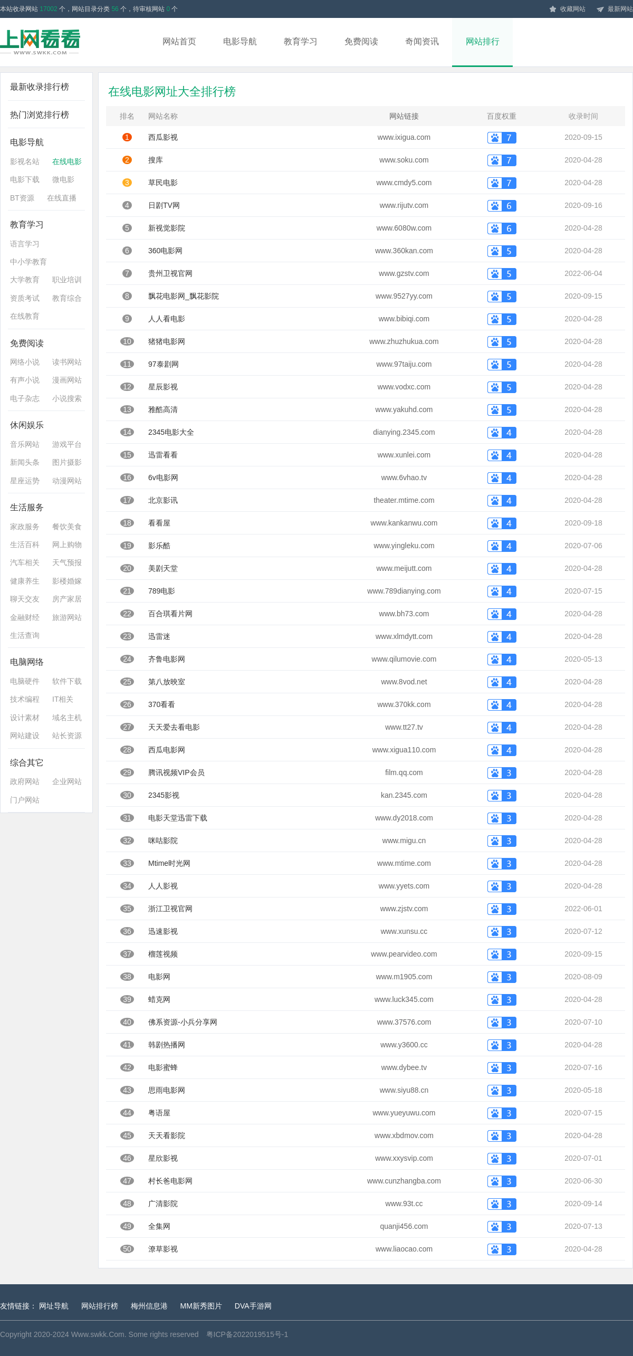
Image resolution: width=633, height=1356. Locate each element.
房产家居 (67, 599)
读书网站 (67, 362)
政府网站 (25, 781)
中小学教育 (28, 261)
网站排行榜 (99, 1306)
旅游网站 (67, 617)
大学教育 (25, 279)
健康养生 (25, 581)
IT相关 (62, 699)
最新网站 (614, 9)
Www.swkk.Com (97, 1334)
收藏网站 (567, 9)
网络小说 (25, 362)
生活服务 (27, 507)
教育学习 (301, 41)
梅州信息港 (149, 1306)
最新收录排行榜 (39, 86)
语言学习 (25, 244)
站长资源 (67, 735)
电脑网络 (27, 661)
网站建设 (25, 735)
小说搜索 (67, 398)
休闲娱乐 (27, 425)
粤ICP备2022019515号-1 (247, 1334)
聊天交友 (25, 599)
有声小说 (25, 380)
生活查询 (25, 635)
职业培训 (67, 279)
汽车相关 (25, 562)
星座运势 (25, 480)
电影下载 (25, 179)
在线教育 (25, 316)
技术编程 (25, 699)
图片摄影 (67, 462)
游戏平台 (67, 444)
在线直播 (61, 198)
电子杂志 (25, 398)
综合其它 (27, 762)
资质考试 (25, 298)
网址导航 (54, 1306)
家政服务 (25, 526)
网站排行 (483, 41)
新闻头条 (25, 462)
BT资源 (22, 198)
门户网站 (25, 800)
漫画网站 (67, 380)
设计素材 (25, 717)
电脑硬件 (25, 681)
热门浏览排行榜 (39, 114)
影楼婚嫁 (67, 581)
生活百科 (25, 544)
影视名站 (25, 161)
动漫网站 (67, 480)
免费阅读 (361, 41)
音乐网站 (25, 444)
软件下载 (67, 681)
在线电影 (67, 161)
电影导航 (240, 41)
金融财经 (25, 617)
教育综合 (67, 298)
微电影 (63, 179)
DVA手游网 (253, 1306)
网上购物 (67, 544)
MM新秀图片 (201, 1306)
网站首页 (179, 41)
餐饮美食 (67, 526)
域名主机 (67, 717)
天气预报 (67, 562)
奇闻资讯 (422, 41)
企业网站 (67, 781)
